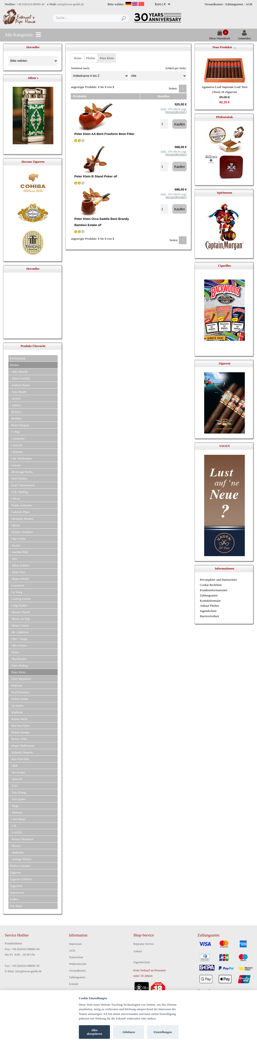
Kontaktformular (210, 600)
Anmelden (244, 36)
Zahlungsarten (234, 4)
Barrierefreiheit (209, 616)
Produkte (79, 96)
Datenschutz (76, 957)
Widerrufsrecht (77, 964)
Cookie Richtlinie (211, 585)
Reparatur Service (143, 944)
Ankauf (137, 951)
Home (78, 58)
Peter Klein (107, 58)
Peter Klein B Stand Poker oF (95, 176)
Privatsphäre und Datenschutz (218, 579)
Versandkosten (213, 4)
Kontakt (73, 984)
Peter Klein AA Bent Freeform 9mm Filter (104, 134)
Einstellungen (163, 1032)
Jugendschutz (208, 611)
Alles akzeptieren (94, 1032)
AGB (249, 4)
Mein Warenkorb (219, 36)
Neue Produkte (222, 47)
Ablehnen (128, 1032)
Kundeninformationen (213, 590)
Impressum (75, 944)
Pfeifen (90, 58)
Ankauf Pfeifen (209, 605)
